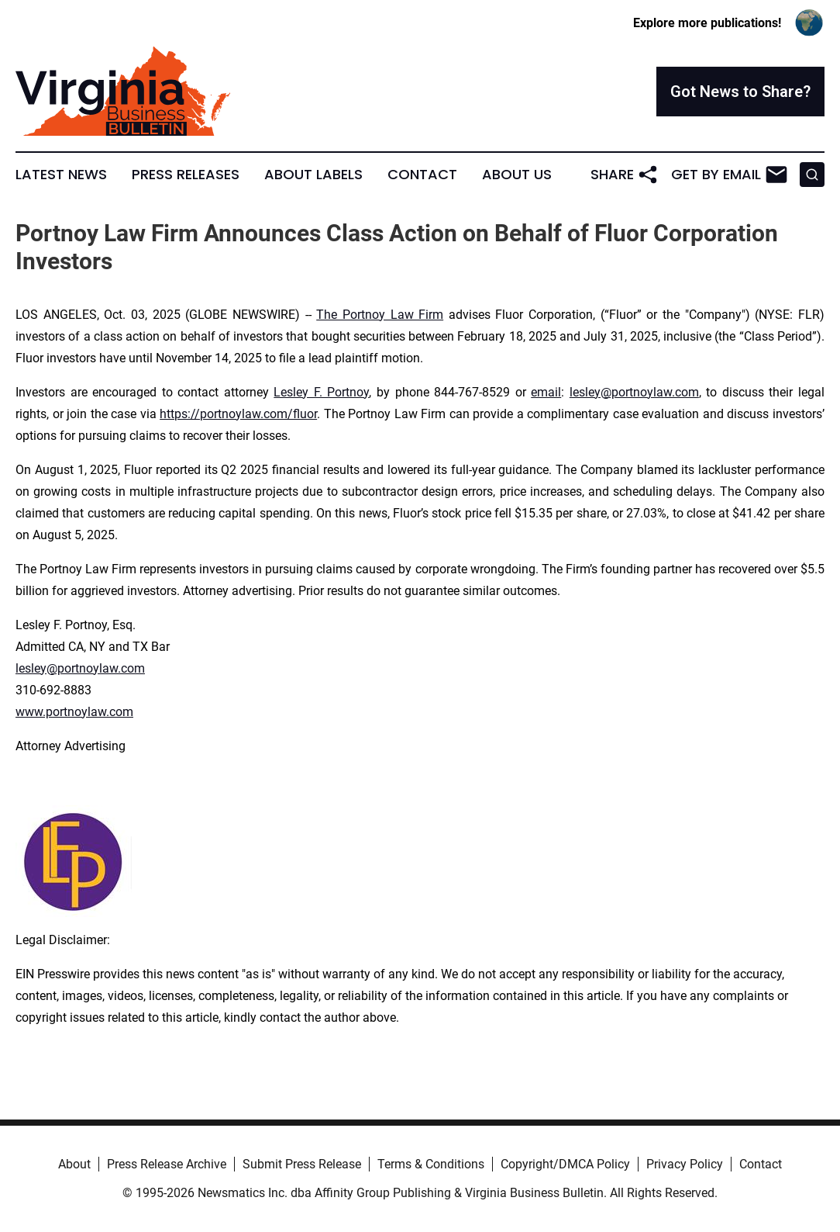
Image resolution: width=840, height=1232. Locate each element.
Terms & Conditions (430, 1164)
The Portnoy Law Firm (379, 314)
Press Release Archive (166, 1164)
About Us (517, 174)
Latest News (61, 174)
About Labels (313, 174)
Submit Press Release (302, 1164)
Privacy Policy (684, 1164)
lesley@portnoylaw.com (634, 392)
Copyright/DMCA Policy (565, 1164)
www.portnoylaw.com (74, 711)
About (74, 1164)
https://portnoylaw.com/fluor (238, 414)
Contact (422, 174)
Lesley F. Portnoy (321, 392)
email (546, 392)
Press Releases (185, 174)
